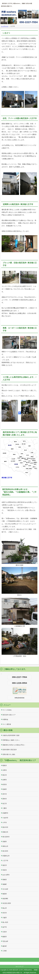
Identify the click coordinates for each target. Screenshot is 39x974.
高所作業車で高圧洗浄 (10, 749)
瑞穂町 (5, 884)
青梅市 (5, 879)
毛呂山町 (5, 941)
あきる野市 (6, 875)
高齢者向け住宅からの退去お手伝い (14, 745)
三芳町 (5, 951)
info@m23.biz (19, 698)
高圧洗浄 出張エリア (9, 715)
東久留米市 (6, 837)
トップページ (4, 26)
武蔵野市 (5, 813)
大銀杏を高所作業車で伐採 (11, 735)
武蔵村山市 (6, 856)
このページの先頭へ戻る (19, 960)
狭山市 (5, 908)
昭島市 (5, 765)
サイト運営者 (7, 724)
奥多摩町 (5, 898)
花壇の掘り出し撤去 (9, 754)
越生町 (5, 946)
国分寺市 (5, 827)
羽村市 (5, 870)
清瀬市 (5, 841)
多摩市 (5, 780)
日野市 (5, 770)
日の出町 (5, 889)
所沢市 (5, 913)
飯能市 (5, 936)
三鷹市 (5, 808)
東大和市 (5, 851)
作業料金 (5, 719)
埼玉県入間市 (7, 903)
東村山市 (5, 846)
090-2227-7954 (19, 677)
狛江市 (5, 803)
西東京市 (5, 832)
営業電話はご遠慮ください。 (12, 740)
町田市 (5, 784)
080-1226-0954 (19, 683)
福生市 (5, 865)
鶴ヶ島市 (5, 922)
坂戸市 (5, 927)
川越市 (5, 917)
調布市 (5, 799)
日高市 (5, 932)
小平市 (5, 822)
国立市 (5, 775)
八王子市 (5, 860)
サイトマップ (19, 966)
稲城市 (5, 789)
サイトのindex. (7, 710)
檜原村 (5, 894)
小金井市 (5, 818)
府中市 (5, 794)
